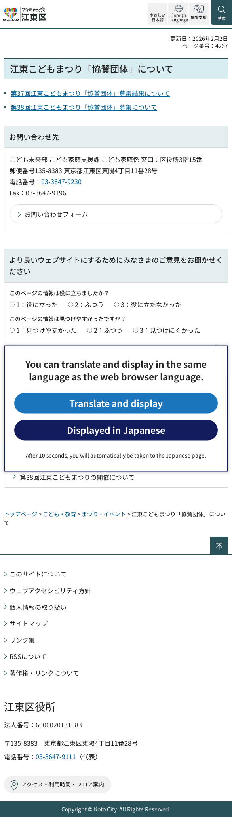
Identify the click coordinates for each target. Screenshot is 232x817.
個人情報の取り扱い (38, 607)
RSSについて (28, 656)
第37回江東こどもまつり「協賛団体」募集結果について (90, 93)
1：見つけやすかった (46, 330)
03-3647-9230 (61, 181)
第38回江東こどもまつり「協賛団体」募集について (84, 107)
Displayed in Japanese (116, 430)
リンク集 (22, 640)
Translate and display (116, 402)
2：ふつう (89, 304)
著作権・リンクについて (44, 673)
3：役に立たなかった (151, 304)
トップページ (20, 514)
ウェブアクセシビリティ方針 (50, 590)
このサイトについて (38, 573)
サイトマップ (29, 623)
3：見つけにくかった (170, 330)
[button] (178, 14)
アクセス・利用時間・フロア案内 (62, 784)
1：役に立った (37, 304)
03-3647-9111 (56, 756)
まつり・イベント (104, 514)
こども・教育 (59, 514)
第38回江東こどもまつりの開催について (77, 477)
